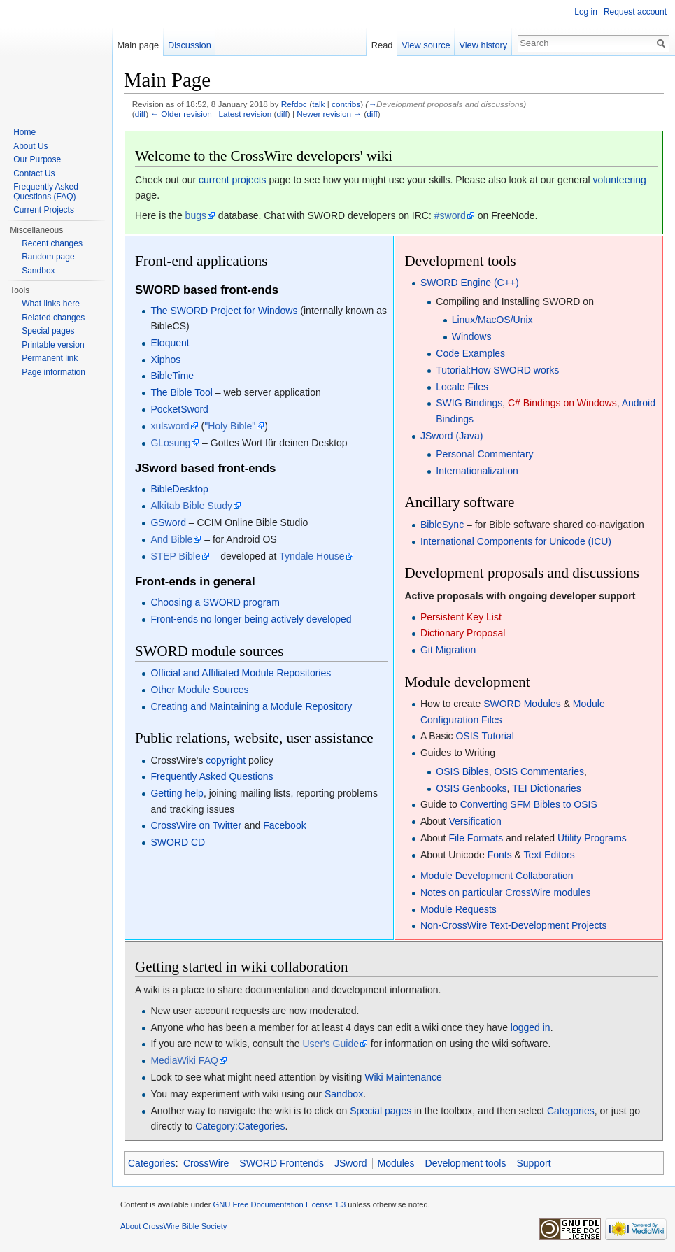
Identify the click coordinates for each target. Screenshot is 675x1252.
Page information (53, 372)
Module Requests (458, 909)
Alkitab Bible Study (191, 505)
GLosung (170, 442)
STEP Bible (175, 556)
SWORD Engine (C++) (469, 282)
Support (533, 1163)
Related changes (53, 317)
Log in (585, 12)
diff (140, 113)
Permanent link (50, 358)
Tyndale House (311, 556)
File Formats (475, 838)
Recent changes (52, 243)
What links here (51, 303)
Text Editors (549, 854)
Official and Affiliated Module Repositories (240, 672)
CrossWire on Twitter (195, 825)
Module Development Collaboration (497, 875)
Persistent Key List (461, 617)
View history (483, 45)
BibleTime (172, 375)
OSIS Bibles (462, 771)
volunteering (619, 179)
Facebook (284, 825)
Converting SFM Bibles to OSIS (528, 804)
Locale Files (462, 386)
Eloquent (169, 342)
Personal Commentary (484, 454)
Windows (472, 336)
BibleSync (442, 524)
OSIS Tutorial (484, 735)
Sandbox (344, 1094)
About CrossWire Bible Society (173, 1226)
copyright (226, 760)
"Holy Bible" (229, 426)
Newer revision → (329, 113)
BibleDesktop (179, 489)
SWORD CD (177, 842)
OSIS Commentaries (539, 771)
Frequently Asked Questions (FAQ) (45, 191)
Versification (474, 821)
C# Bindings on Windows (562, 402)
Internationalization (477, 470)
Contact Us (34, 173)
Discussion (189, 45)
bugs (195, 215)
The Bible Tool (181, 392)
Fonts (500, 854)
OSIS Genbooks (471, 788)
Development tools (465, 1163)
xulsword (169, 426)
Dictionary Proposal (462, 633)
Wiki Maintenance (403, 1077)
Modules (396, 1163)
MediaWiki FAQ (184, 1060)
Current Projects (43, 210)
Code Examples (470, 353)
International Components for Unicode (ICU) (515, 541)
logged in (530, 1027)
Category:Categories (240, 1126)
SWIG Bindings (469, 402)
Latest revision (244, 113)
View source (426, 45)
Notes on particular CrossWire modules (505, 892)
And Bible (171, 539)
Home (24, 132)
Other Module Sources (199, 689)
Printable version (53, 345)
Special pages (380, 1110)
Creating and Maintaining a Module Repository (251, 706)
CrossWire (206, 1163)
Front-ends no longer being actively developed (250, 619)
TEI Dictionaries (546, 788)
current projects (232, 179)
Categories (571, 1110)
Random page (48, 257)
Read (382, 45)
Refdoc (294, 103)
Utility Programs (592, 838)
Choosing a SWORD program (214, 602)
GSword (168, 522)
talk (318, 103)
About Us (30, 146)
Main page (138, 45)
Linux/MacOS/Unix (492, 319)
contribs (346, 103)
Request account (635, 12)
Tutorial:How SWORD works (497, 370)
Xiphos (165, 359)
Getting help (177, 793)
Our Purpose (37, 159)
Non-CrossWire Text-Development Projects (513, 925)
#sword (450, 215)
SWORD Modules (521, 703)
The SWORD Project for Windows (223, 310)
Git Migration (448, 649)
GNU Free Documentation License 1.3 (279, 1204)
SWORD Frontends (281, 1163)
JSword (350, 1163)
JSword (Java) (451, 435)
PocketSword (179, 409)
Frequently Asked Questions (211, 776)
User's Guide (331, 1043)
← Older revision (181, 113)
